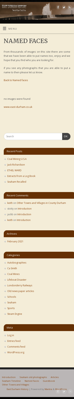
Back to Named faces (16, 80)
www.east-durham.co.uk (18, 107)
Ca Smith (12, 268)
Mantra (48, 389)
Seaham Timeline (11, 380)
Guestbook (49, 380)
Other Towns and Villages (15, 384)
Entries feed (14, 341)
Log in (10, 335)
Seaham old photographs (33, 377)
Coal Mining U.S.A (17, 159)
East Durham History (17, 389)
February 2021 (15, 241)
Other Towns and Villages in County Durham (41, 203)
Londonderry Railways (19, 285)
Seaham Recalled (16, 181)
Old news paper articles (20, 291)
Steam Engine (14, 314)
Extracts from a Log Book (21, 176)
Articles (55, 377)
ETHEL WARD (14, 170)
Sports (11, 308)
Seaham (11, 302)
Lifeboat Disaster (16, 279)
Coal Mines (13, 274)
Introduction (25, 208)
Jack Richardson (16, 164)
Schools (11, 296)
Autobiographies (16, 262)
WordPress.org (15, 352)
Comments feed (16, 346)
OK (65, 136)
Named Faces (32, 380)
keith (10, 203)
